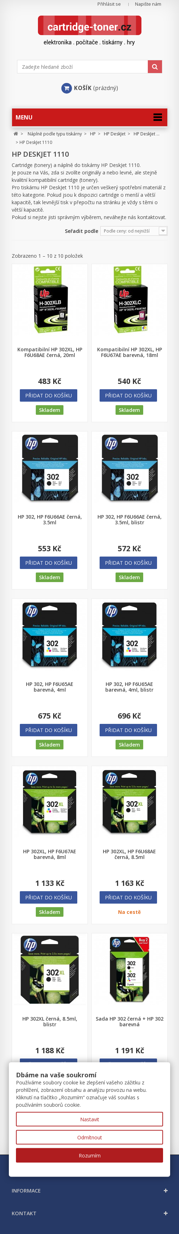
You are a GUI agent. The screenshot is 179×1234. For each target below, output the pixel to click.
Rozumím (90, 1155)
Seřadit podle (81, 231)
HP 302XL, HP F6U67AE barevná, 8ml (49, 854)
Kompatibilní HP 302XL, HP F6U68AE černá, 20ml (49, 352)
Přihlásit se (109, 4)
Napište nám (148, 4)
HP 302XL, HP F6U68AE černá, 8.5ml (129, 854)
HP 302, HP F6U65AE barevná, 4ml (49, 687)
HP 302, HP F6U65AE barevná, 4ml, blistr (129, 687)
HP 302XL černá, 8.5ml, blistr (49, 1021)
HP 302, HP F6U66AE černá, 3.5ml (50, 519)
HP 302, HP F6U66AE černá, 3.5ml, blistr (129, 519)
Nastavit (89, 1119)
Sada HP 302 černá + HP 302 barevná (129, 1021)
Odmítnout (89, 1137)
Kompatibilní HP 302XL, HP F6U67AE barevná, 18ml (129, 352)
